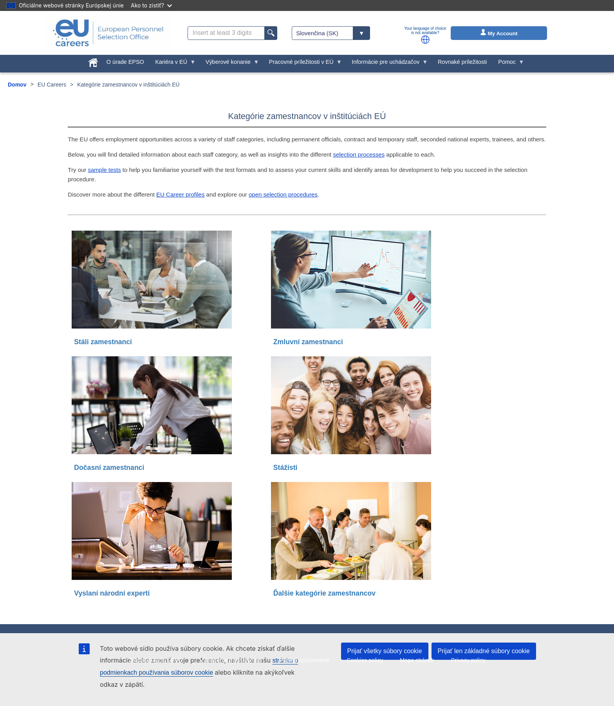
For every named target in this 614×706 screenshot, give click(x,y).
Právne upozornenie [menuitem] (304, 660)
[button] (425, 39)
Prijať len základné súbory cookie (484, 651)
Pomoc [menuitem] (508, 64)
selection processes (359, 154)
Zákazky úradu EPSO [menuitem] (155, 660)
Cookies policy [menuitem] (365, 660)
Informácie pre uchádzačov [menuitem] (387, 64)
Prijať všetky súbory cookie (384, 651)
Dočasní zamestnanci (109, 467)
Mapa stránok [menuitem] (417, 660)
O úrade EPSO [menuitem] (125, 62)
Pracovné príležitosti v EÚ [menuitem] (302, 64)
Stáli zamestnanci (103, 342)
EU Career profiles (180, 194)
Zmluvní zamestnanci (308, 342)
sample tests (104, 169)
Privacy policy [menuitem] (468, 660)
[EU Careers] (108, 33)
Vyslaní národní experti (112, 593)
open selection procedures (283, 194)
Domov (17, 84)
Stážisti (285, 467)
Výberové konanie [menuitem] (229, 64)
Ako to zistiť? (151, 5)
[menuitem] (93, 61)
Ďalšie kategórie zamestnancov (324, 593)
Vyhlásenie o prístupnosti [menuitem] (231, 660)
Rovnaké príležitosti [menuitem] (462, 62)
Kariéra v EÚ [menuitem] (173, 64)
